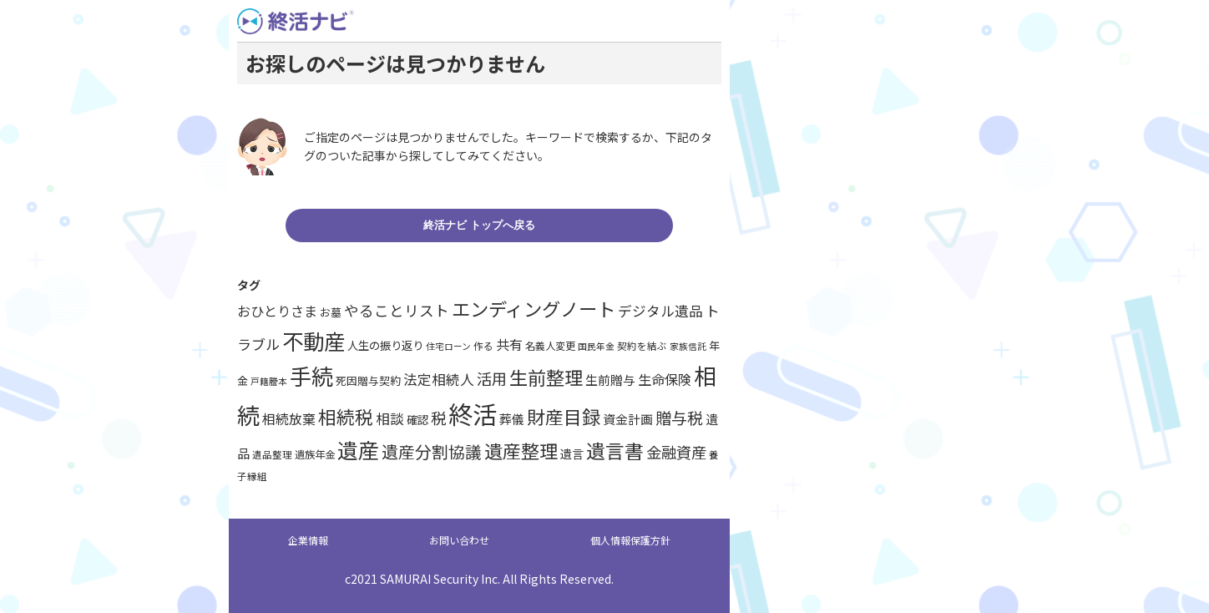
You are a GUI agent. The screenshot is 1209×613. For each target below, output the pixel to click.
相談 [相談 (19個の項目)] (390, 418)
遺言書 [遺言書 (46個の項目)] (615, 450)
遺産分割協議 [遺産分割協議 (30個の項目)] (432, 451)
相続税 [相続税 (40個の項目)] (345, 416)
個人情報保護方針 (630, 540)
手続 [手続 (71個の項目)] (311, 375)
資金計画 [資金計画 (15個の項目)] (628, 419)
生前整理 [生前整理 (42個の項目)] (546, 376)
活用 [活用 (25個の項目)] (492, 378)
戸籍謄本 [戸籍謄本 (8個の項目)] (268, 381)
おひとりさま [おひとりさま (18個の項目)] (277, 311)
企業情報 (308, 540)
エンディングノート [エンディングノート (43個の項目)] (533, 308)
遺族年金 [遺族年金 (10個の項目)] (315, 454)
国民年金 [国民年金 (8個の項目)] (596, 346)
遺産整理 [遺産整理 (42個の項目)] (521, 450)
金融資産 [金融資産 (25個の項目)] (676, 452)
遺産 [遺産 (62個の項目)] (358, 449)
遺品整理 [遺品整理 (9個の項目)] (272, 454)
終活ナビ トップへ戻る (479, 225)
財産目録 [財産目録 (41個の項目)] (563, 416)
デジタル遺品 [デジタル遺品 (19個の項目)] (660, 311)
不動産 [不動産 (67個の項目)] (313, 340)
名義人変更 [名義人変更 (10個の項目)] (550, 345)
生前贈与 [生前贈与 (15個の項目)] (610, 379)
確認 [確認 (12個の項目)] (417, 420)
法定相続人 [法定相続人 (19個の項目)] (438, 379)
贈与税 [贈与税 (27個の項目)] (679, 417)
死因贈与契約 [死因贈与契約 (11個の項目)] (368, 380)
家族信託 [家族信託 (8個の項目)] (688, 346)
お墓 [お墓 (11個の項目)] (330, 312)
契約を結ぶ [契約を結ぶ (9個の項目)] (642, 345)
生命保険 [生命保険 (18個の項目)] (664, 379)
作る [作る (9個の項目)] (483, 345)
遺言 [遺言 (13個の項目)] (572, 453)
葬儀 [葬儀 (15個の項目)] (511, 419)
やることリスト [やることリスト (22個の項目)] (396, 310)
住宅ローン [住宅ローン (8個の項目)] (448, 346)
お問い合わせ (459, 540)
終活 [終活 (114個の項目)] (472, 413)
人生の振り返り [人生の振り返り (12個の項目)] (385, 345)
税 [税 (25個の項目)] (438, 417)
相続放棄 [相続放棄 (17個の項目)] (289, 418)
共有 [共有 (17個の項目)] (509, 344)
